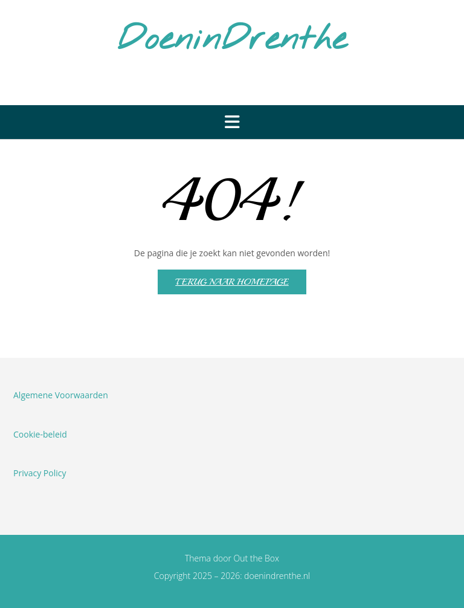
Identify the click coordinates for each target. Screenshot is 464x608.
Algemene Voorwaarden (60, 395)
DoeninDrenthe (232, 40)
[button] (232, 122)
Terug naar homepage (231, 282)
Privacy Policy (39, 473)
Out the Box (257, 558)
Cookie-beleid (40, 434)
